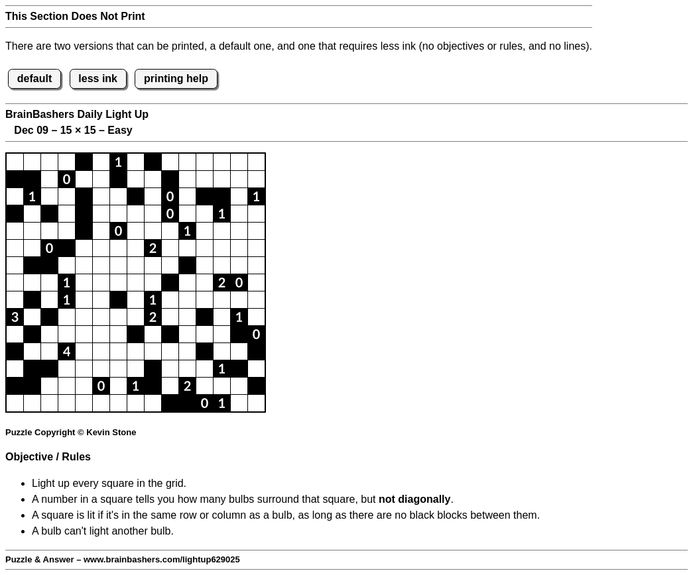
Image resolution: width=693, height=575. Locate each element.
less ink (97, 78)
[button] (15, 162)
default (34, 78)
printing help (176, 78)
